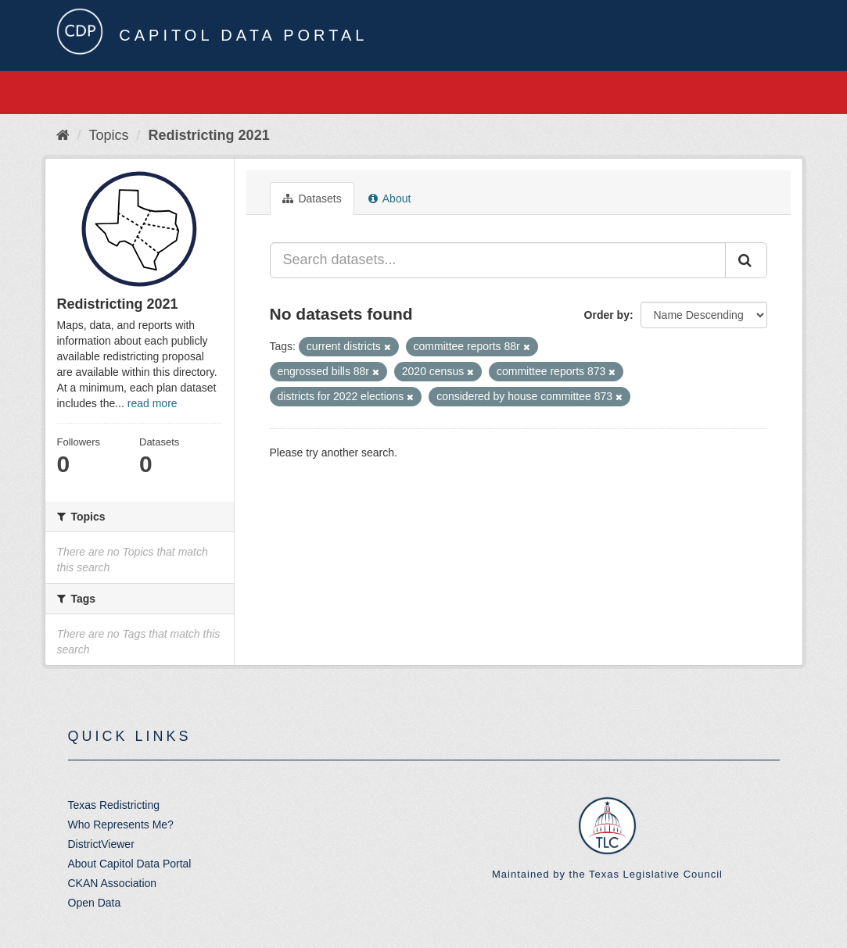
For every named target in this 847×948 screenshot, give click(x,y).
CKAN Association (112, 883)
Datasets (312, 198)
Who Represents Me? (121, 824)
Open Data (94, 902)
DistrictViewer (101, 844)
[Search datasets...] (498, 260)
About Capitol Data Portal (130, 863)
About (389, 198)
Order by (607, 315)
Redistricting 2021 (209, 135)
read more (152, 403)
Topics (109, 135)
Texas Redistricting (114, 805)
